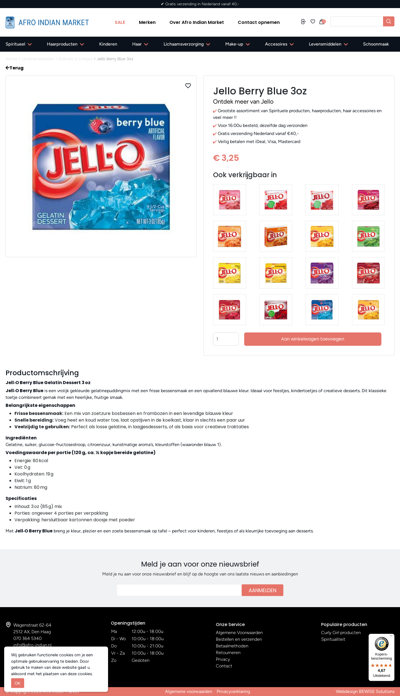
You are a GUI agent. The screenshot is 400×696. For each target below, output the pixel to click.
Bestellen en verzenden (239, 639)
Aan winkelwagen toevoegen (312, 339)
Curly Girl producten (341, 632)
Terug (15, 68)
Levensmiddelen (325, 44)
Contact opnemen (259, 22)
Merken (147, 22)
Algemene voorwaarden (188, 691)
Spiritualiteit (333, 639)
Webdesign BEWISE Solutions (365, 691)
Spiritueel (15, 44)
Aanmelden (262, 590)
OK (18, 683)
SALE (120, 22)
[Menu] (391, 637)
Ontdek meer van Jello (243, 101)
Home (12, 59)
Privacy (223, 659)
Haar (137, 44)
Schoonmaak (376, 44)
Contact (224, 666)
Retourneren (228, 652)
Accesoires (276, 44)
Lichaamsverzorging (184, 44)
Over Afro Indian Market (196, 22)
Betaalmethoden (232, 646)
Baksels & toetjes (75, 59)
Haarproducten (62, 44)
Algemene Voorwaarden (239, 632)
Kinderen (108, 44)
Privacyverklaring (233, 691)
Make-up (234, 44)
